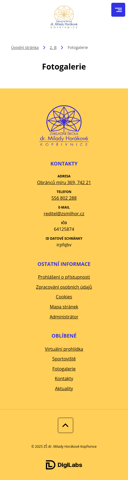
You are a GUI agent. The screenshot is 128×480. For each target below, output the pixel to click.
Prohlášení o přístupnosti (64, 277)
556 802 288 (64, 198)
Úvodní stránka (25, 47)
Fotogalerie (63, 369)
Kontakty (64, 378)
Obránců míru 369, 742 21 (64, 182)
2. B (53, 47)
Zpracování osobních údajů (64, 287)
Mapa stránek (64, 307)
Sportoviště (64, 359)
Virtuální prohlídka (64, 349)
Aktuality (64, 388)
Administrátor (64, 317)
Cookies (64, 297)
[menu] (118, 10)
